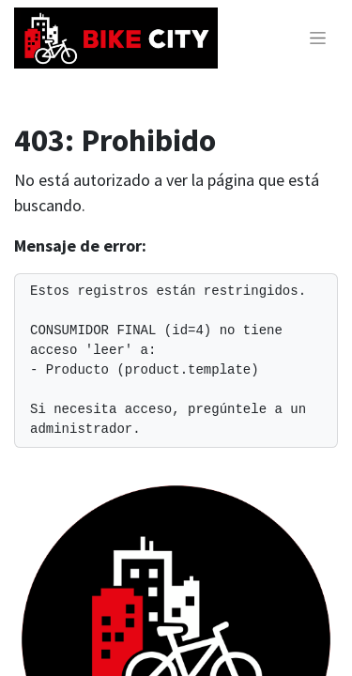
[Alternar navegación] (318, 38)
